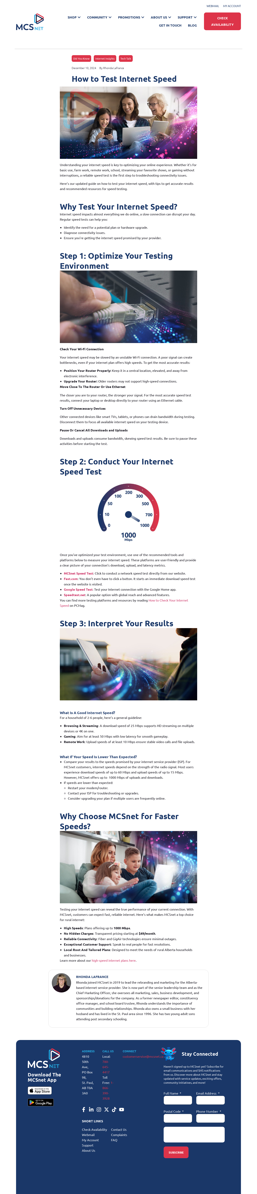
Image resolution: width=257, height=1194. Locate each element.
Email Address (206, 1093)
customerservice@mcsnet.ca (143, 1056)
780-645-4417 (106, 1067)
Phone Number (207, 1111)
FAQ (114, 1140)
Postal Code (173, 1111)
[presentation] (194, 1134)
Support (87, 1145)
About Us (88, 1150)
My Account (90, 1140)
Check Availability (94, 1129)
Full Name (171, 1093)
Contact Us (118, 1129)
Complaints (119, 1135)
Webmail (88, 1135)
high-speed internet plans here (114, 960)
